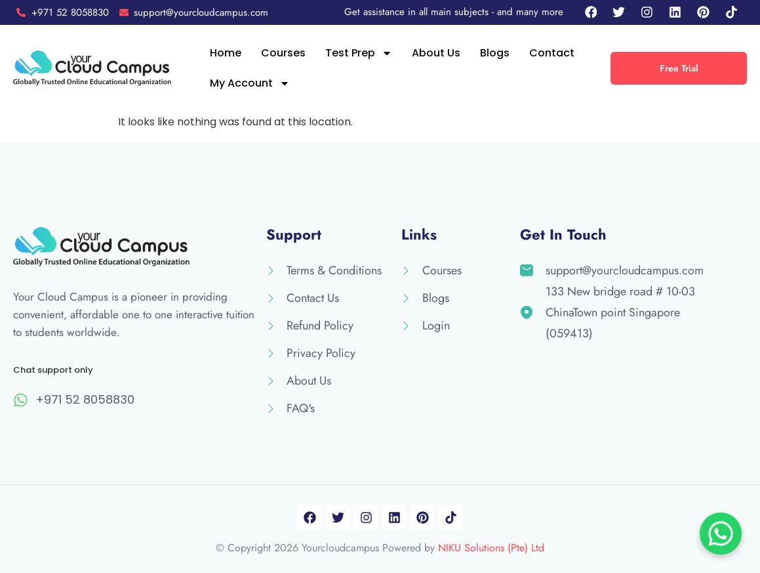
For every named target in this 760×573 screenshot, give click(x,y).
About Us (436, 52)
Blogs (495, 52)
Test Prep (358, 53)
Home (225, 52)
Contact (551, 52)
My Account (250, 83)
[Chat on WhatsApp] (720, 533)
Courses (283, 52)
